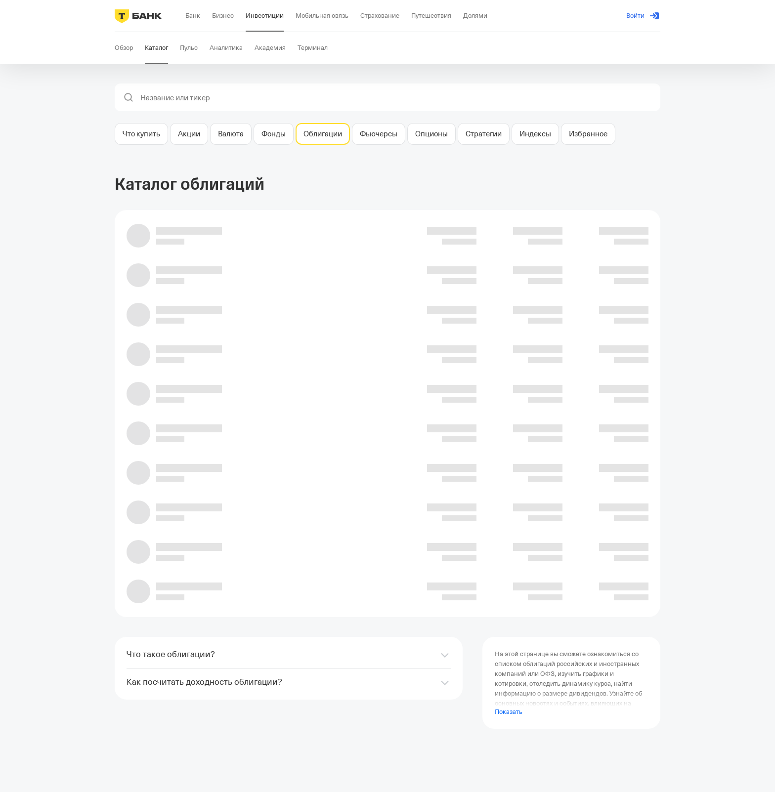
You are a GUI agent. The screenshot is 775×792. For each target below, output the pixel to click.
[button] (128, 97)
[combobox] (397, 98)
